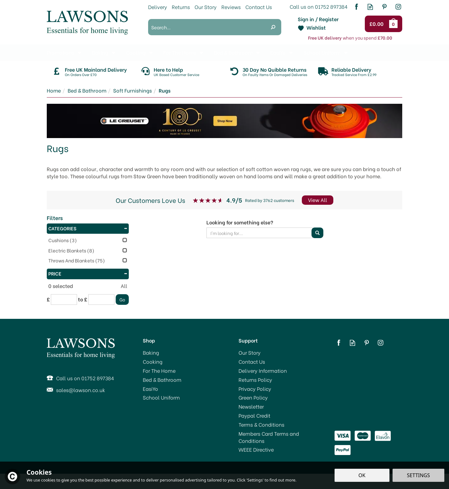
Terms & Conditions (261, 424)
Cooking (152, 361)
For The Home (159, 370)
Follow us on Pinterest (384, 7)
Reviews (231, 6)
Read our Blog (370, 7)
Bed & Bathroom (162, 379)
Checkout (377, 24)
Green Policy (253, 397)
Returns (181, 6)
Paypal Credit (254, 415)
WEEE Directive (256, 449)
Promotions (60, 52)
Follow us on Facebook (356, 7)
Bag (394, 24)
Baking (151, 352)
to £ (82, 299)
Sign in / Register (318, 19)
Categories (87, 228)
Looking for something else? (239, 222)
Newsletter (251, 406)
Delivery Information (263, 370)
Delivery (157, 6)
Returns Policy (255, 379)
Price (87, 273)
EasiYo (150, 388)
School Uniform (161, 397)
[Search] (206, 27)
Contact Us (252, 361)
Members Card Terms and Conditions (269, 437)
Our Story (250, 352)
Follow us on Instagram (398, 7)
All (124, 285)
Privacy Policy (255, 388)
